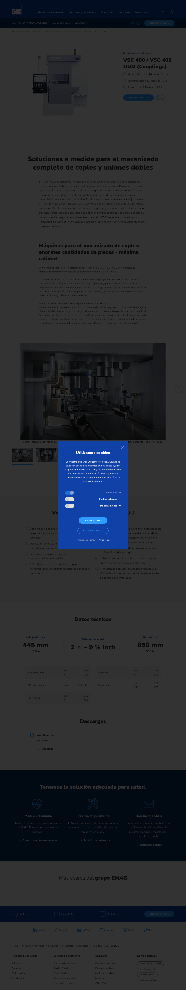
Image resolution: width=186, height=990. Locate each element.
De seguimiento (108, 505)
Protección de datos (86, 540)
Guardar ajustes (93, 530)
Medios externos (108, 499)
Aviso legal (104, 540)
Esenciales (111, 492)
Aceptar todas (93, 520)
